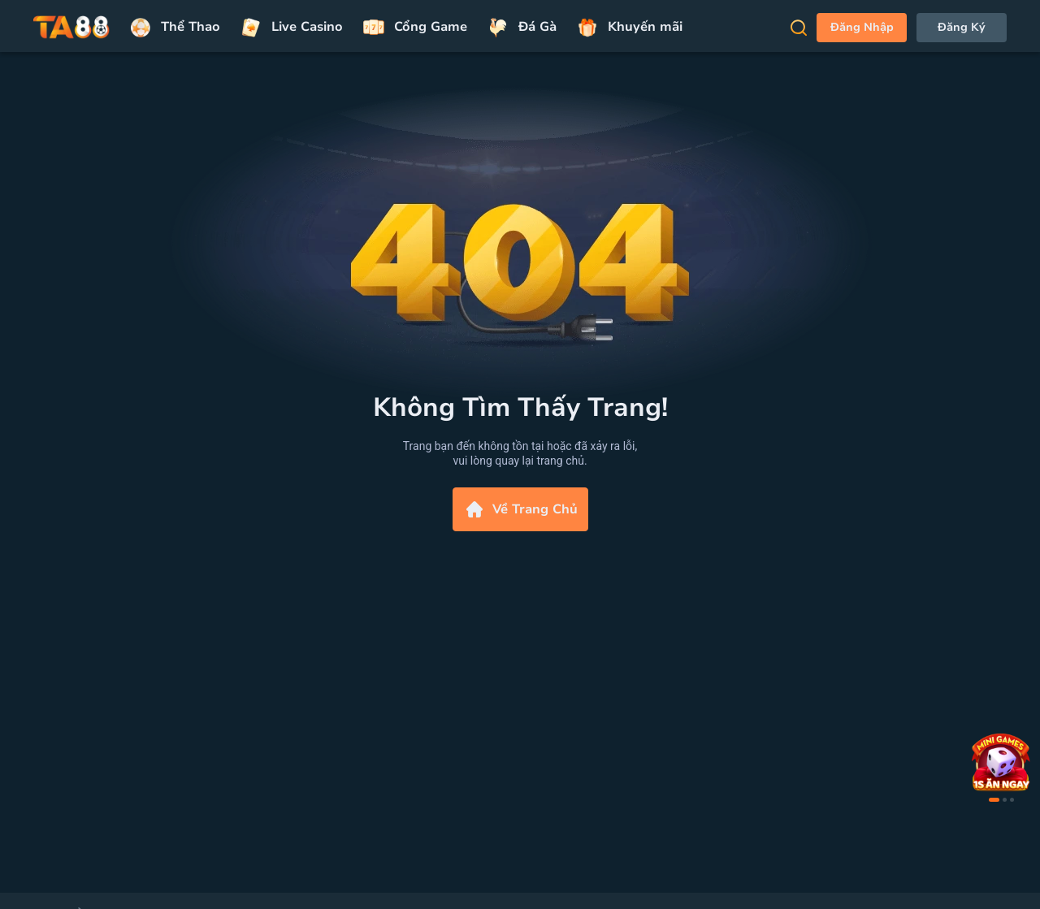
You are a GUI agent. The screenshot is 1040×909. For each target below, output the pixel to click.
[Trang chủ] (71, 27)
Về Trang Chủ (520, 509)
